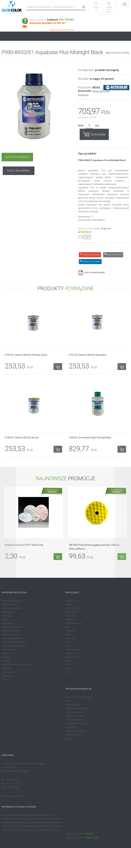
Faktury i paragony (75, 715)
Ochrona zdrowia (10, 649)
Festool (69, 642)
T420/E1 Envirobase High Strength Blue (90, 437)
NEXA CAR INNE (73, 608)
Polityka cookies (73, 734)
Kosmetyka (7, 615)
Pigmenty (6, 653)
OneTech (70, 600)
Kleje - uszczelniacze (11, 608)
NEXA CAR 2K (72, 612)
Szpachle (6, 668)
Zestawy (6, 676)
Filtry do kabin (8, 604)
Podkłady (6, 661)
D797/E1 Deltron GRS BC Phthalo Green (26, 355)
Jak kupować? (72, 704)
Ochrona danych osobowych (79, 697)
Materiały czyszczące (12, 627)
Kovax (68, 604)
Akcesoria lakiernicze (12, 600)
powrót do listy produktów (117, 52)
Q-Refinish (70, 630)
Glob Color (70, 638)
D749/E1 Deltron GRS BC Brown (22, 437)
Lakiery (5, 619)
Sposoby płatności (74, 712)
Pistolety (6, 657)
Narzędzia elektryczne (12, 638)
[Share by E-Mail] (113, 254)
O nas (68, 700)
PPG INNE (70, 619)
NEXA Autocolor (73, 649)
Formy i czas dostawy (76, 708)
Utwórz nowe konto (109, 9)
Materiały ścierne (10, 634)
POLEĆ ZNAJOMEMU (50, 157)
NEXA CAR (71, 615)
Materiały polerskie (11, 630)
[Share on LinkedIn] (90, 261)
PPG (68, 645)
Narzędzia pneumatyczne (14, 642)
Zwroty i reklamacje (75, 719)
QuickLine (70, 653)
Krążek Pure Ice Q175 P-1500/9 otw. (24, 545)
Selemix (69, 661)
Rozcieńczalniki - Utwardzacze (16, 664)
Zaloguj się (96, 8)
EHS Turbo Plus (73, 657)
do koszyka (94, 133)
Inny (67, 672)
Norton (69, 634)
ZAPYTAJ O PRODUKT (17, 157)
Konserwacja (8, 612)
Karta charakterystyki (91, 272)
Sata (68, 664)
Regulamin (71, 727)
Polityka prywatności (75, 731)
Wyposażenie (8, 672)
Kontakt (69, 738)
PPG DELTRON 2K (74, 623)
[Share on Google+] (90, 254)
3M (67, 627)
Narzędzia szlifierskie (12, 645)
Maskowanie (8, 623)
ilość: (81, 125)
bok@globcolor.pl (17, 796)
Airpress (70, 668)
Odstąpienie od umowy (76, 723)
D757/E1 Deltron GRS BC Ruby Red (87, 355)
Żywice (5, 679)
